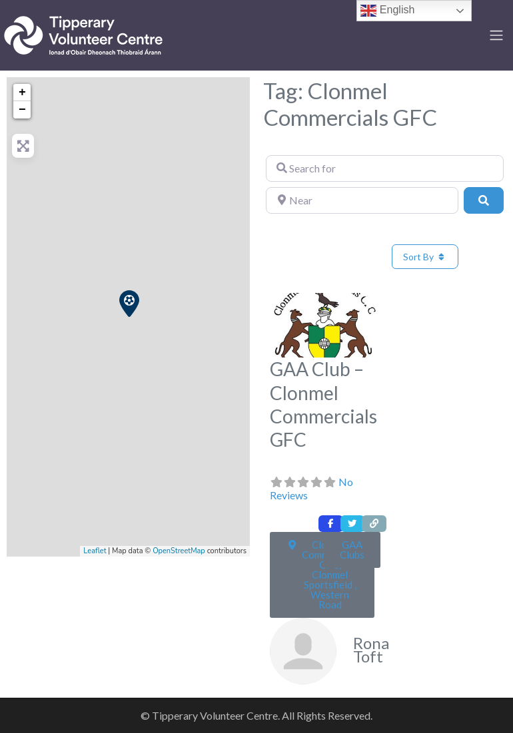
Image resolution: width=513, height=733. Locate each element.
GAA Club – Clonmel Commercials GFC (323, 404)
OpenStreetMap (179, 551)
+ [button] (22, 93)
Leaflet (94, 551)
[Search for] (385, 168)
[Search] (484, 200)
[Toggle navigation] (496, 35)
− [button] (22, 110)
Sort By (425, 256)
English (387, 11)
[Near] (362, 200)
